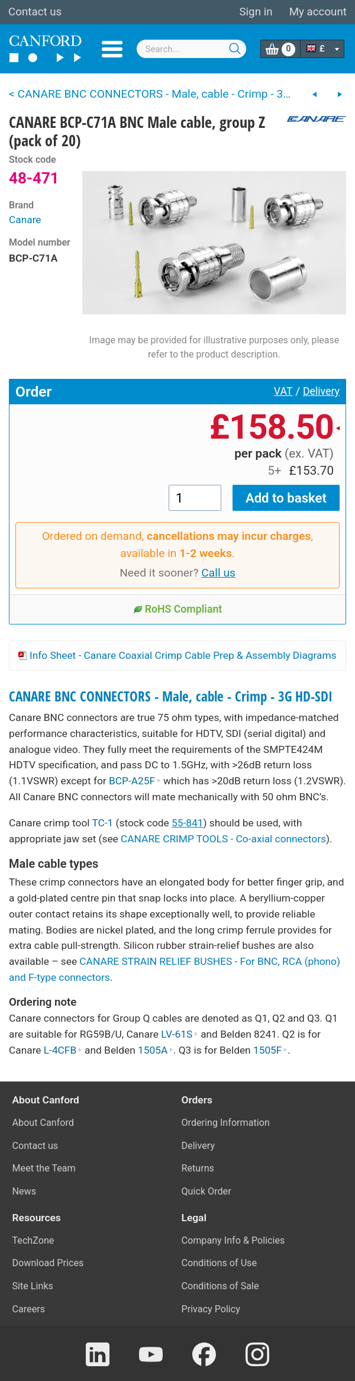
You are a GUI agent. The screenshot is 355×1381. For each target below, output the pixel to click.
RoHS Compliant (177, 609)
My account (318, 11)
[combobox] (192, 49)
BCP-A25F (135, 781)
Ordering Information (226, 1122)
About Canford (43, 1122)
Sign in (255, 11)
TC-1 (102, 823)
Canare (25, 220)
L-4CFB (63, 1050)
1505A (155, 1050)
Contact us (35, 11)
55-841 (187, 823)
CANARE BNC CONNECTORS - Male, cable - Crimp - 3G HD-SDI (171, 696)
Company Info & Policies (233, 1240)
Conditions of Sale (220, 1286)
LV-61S (179, 1034)
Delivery (321, 391)
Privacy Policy (211, 1309)
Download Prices (48, 1263)
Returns (198, 1168)
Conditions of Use (219, 1263)
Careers (29, 1309)
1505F (270, 1050)
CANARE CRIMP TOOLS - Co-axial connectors (223, 839)
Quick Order (206, 1191)
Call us (218, 573)
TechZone (33, 1240)
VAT (283, 391)
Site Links (32, 1286)
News (24, 1191)
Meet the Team (44, 1168)
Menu (112, 49)
